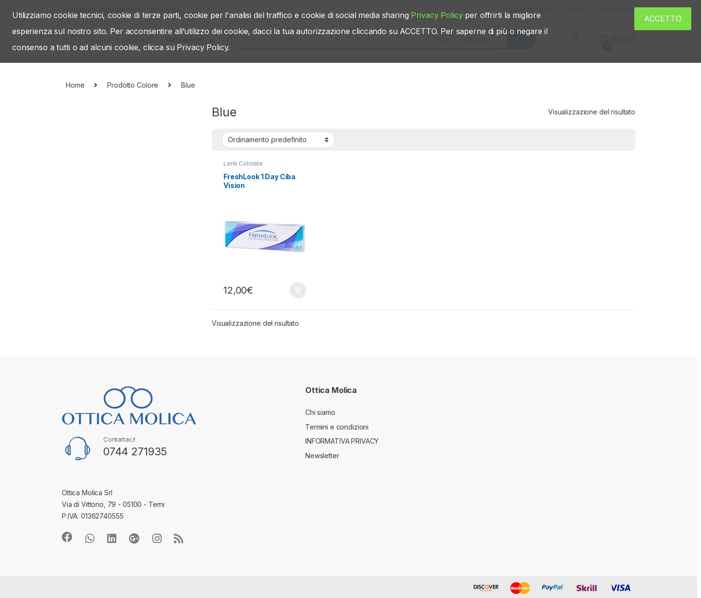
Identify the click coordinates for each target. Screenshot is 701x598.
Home (75, 85)
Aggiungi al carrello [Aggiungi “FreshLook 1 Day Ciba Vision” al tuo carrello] (298, 290)
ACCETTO (663, 18)
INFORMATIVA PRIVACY (342, 441)
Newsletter (322, 455)
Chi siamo (320, 412)
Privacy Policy (436, 15)
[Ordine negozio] (278, 139)
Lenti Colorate (243, 163)
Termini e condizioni (337, 427)
